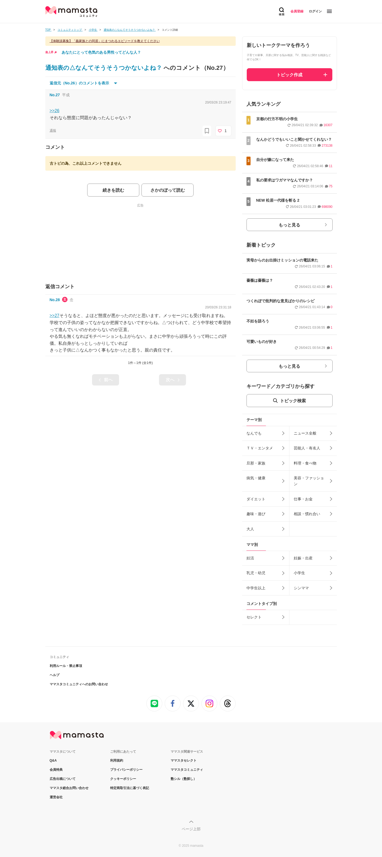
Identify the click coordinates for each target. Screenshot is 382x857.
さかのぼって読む (167, 190)
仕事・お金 (303, 499)
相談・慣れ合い (307, 514)
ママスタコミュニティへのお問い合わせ (79, 684)
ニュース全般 (305, 433)
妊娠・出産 (303, 558)
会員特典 (56, 769)
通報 (53, 130)
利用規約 (116, 760)
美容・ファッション (309, 481)
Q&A (53, 760)
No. (55, 95)
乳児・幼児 (255, 573)
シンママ (301, 588)
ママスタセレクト (184, 760)
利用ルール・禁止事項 (66, 665)
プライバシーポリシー (126, 769)
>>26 (54, 110)
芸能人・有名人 (307, 448)
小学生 (299, 573)
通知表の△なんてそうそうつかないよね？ (104, 67)
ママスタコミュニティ (187, 769)
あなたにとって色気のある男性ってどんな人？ (101, 52)
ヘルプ (54, 675)
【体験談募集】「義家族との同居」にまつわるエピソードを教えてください (105, 41)
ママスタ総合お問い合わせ (69, 788)
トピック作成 (289, 75)
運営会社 (56, 797)
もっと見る (289, 225)
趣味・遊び (255, 514)
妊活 (250, 558)
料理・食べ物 (305, 463)
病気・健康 (255, 478)
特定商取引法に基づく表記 (129, 788)
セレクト (254, 617)
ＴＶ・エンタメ (259, 448)
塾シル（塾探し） (184, 778)
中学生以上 (255, 588)
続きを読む (113, 190)
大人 (250, 529)
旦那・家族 (255, 463)
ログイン (315, 11)
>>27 (54, 315)
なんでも (254, 433)
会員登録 (296, 11)
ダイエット (255, 499)
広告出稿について (63, 778)
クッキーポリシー (123, 778)
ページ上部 (191, 829)
